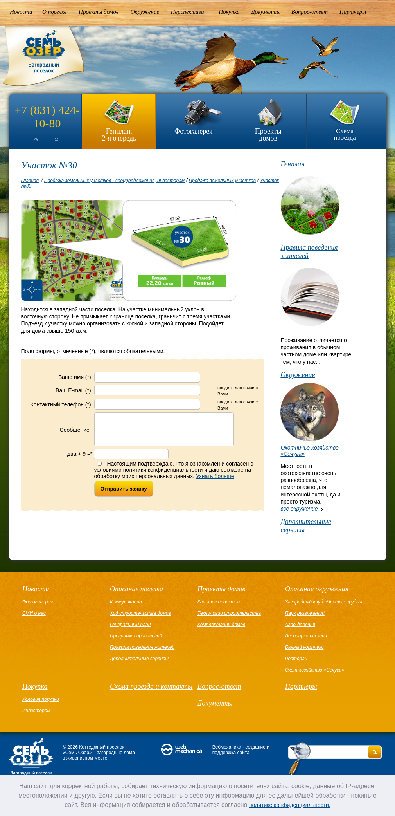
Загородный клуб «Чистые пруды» (324, 602)
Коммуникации (126, 602)
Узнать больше (215, 482)
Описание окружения (316, 589)
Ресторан (296, 658)
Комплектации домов (221, 624)
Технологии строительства (229, 613)
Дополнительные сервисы (305, 526)
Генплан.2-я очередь (119, 134)
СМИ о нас (34, 613)
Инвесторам (36, 710)
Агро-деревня (300, 624)
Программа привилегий (136, 636)
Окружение (145, 12)
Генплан (292, 164)
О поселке (54, 12)
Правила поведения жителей (309, 252)
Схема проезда (345, 134)
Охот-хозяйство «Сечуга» (314, 670)
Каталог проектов (219, 602)
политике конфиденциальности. (289, 805)
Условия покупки (40, 699)
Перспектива (187, 12)
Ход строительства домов (140, 613)
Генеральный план (130, 624)
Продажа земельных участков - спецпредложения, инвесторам (114, 180)
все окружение (299, 508)
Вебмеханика (226, 747)
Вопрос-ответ (309, 12)
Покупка (229, 12)
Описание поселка (136, 589)
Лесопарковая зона (306, 636)
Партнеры (352, 12)
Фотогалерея (193, 131)
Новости (21, 12)
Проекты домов (98, 12)
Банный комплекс (304, 647)
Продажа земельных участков (222, 180)
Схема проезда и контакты (151, 686)
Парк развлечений (305, 613)
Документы (265, 12)
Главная (30, 180)
